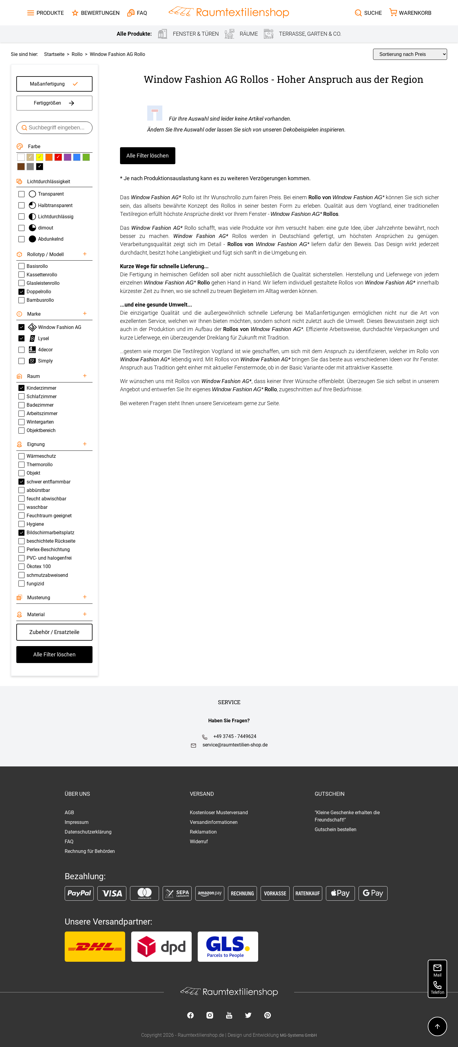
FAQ (69, 841)
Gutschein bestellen (335, 829)
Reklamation (203, 832)
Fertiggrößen (54, 103)
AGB (69, 812)
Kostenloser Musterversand (219, 812)
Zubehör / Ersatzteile (54, 632)
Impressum (77, 822)
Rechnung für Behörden (90, 851)
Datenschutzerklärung (88, 832)
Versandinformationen (214, 822)
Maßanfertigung (47, 84)
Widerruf (199, 841)
